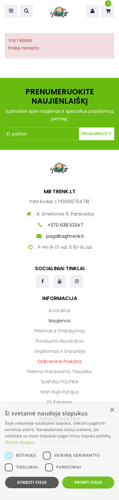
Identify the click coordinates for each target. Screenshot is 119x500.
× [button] (111, 410)
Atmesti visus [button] (32, 482)
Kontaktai (59, 310)
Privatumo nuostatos (59, 341)
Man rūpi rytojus (60, 392)
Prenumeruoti (97, 133)
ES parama (59, 402)
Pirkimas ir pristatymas (59, 331)
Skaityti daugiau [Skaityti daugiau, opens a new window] (19, 442)
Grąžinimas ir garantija (59, 351)
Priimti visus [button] (88, 482)
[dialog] (59, 451)
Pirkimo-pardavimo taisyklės (59, 371)
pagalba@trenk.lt (65, 236)
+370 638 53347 (65, 225)
